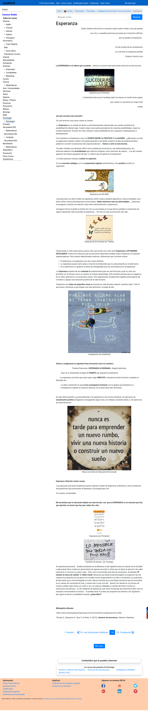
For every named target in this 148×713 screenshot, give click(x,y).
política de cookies (76, 699)
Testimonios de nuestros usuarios (66, 683)
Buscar (136, 17)
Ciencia (6, 82)
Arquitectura (8, 159)
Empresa (6, 66)
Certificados (8, 689)
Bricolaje (6, 112)
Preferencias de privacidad (14, 694)
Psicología (7, 118)
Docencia (7, 103)
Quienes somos (9, 686)
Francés (9, 28)
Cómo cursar (66, 3)
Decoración (7, 106)
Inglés (8, 24)
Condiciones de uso (49, 699)
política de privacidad (62, 699)
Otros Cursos (8, 156)
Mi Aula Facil (130, 3)
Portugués (10, 38)
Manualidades (8, 60)
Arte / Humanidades (11, 88)
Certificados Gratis (80, 3)
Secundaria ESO (9, 127)
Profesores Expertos (11, 692)
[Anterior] (92, 632)
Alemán (9, 31)
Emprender (10, 69)
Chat (58, 3)
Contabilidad (11, 73)
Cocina (6, 79)
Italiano (9, 34)
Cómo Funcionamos (11, 683)
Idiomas (6, 21)
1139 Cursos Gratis (47, 3)
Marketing (10, 76)
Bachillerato (8, 143)
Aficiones (7, 91)
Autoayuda (7, 63)
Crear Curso (105, 3)
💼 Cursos (68, 11)
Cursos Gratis (9, 14)
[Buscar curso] (92, 17)
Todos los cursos (10, 18)
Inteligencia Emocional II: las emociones (114, 11)
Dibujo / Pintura (9, 100)
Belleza (6, 109)
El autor (99, 646)
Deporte (6, 97)
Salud (5, 94)
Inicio (5, 9)
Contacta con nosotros (61, 686)
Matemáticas (11, 85)
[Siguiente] (125, 632)
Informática (7, 41)
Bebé (5, 115)
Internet (6, 57)
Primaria (6, 124)
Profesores (94, 3)
